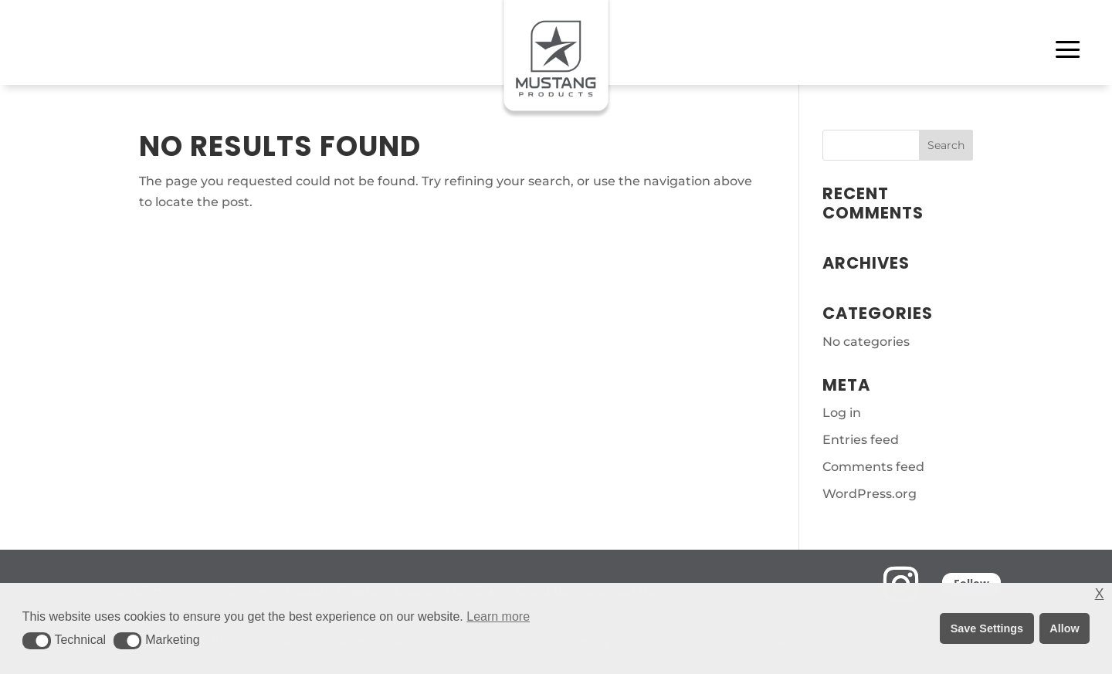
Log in (841, 412)
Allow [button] (1064, 628)
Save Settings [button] (987, 628)
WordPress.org (869, 493)
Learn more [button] (498, 616)
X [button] (1099, 594)
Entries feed (860, 439)
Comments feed (873, 466)
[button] (36, 640)
